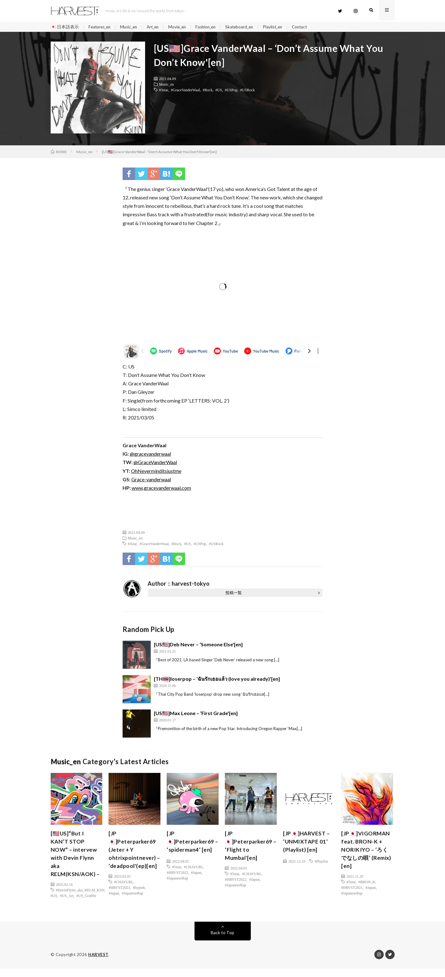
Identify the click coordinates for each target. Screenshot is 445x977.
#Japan (114, 904)
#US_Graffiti (86, 898)
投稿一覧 (233, 593)
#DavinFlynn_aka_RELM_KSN (80, 892)
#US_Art (66, 898)
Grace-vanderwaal (151, 480)
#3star (163, 91)
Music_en (132, 27)
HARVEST (98, 962)
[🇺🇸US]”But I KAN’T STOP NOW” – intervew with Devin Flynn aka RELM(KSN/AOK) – (75, 855)
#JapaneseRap (132, 904)
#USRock (247, 91)
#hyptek (139, 898)
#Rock (207, 91)
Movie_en (183, 27)
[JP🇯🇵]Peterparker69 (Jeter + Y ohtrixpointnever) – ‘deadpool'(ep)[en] (133, 855)
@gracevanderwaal (150, 455)
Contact (312, 27)
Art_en (157, 27)
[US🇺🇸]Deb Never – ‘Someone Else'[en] (198, 645)
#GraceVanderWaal (185, 91)
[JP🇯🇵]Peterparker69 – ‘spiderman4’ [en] (192, 843)
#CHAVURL (123, 892)
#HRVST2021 (351, 890)
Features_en (100, 27)
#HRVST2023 (119, 898)
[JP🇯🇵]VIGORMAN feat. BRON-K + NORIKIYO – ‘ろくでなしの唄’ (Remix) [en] (366, 851)
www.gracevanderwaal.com (161, 489)
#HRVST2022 (177, 873)
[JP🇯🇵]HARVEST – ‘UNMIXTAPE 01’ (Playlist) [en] (307, 843)
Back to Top (222, 941)
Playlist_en (283, 27)
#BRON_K (366, 884)
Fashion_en (213, 27)
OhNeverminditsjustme (156, 471)
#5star (176, 867)
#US (218, 91)
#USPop (231, 91)
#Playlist (321, 862)
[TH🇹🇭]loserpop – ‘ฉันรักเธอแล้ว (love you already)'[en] (217, 680)
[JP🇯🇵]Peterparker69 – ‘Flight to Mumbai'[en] (249, 847)
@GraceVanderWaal (155, 463)
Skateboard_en (248, 27)
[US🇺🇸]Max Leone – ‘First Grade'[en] (196, 714)
